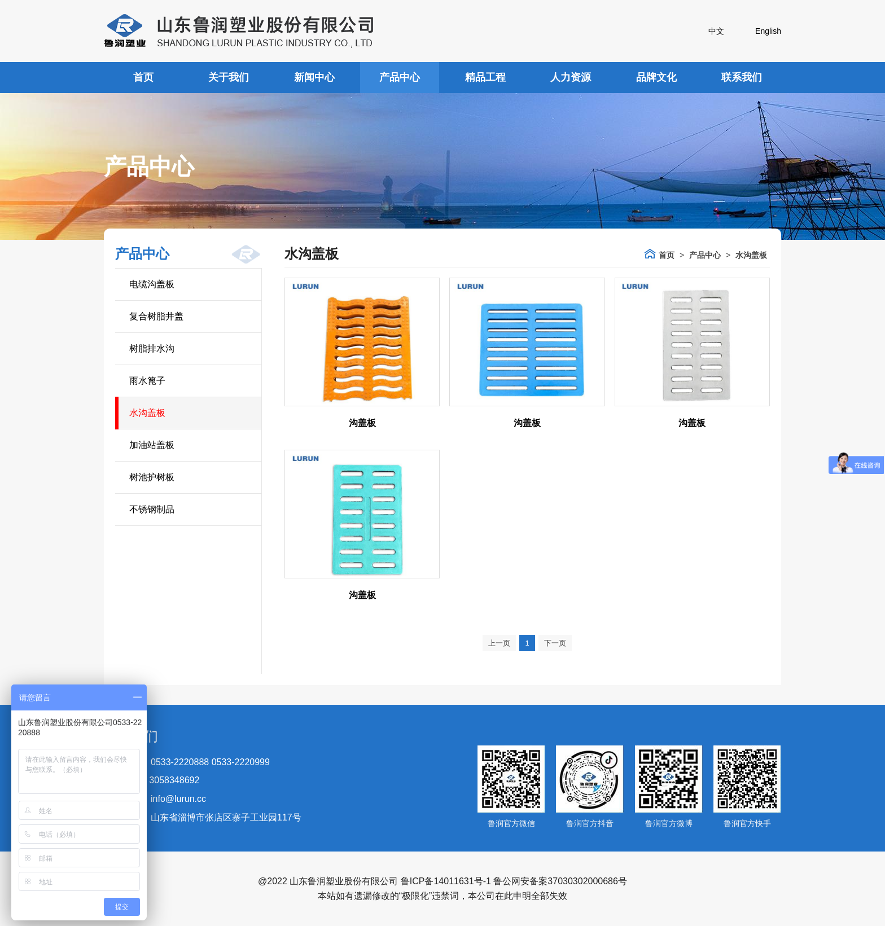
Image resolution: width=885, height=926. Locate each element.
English (768, 31)
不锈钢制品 (151, 509)
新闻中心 (314, 77)
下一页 (555, 643)
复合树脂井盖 (156, 316)
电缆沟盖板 (151, 284)
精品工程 (485, 77)
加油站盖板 (151, 445)
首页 (143, 77)
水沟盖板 (147, 413)
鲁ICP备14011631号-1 (446, 881)
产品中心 (399, 77)
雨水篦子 (147, 380)
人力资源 (570, 77)
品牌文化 (656, 77)
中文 (716, 31)
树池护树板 (151, 477)
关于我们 (228, 77)
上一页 (499, 643)
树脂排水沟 (151, 348)
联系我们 (741, 77)
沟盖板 (362, 423)
